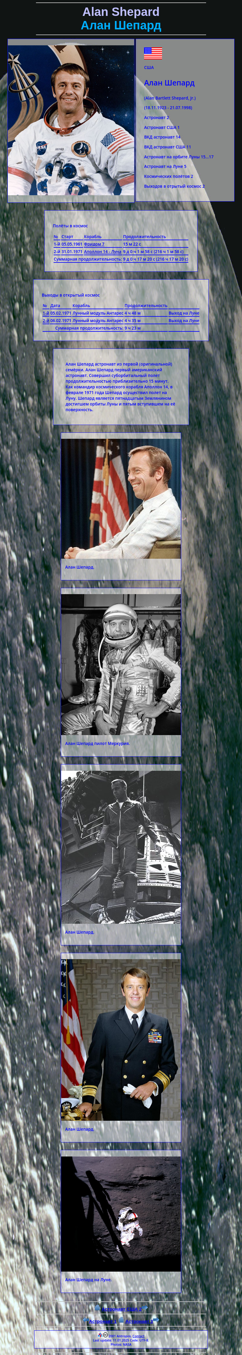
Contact (138, 1336)
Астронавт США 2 (125, 1309)
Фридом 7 (94, 244)
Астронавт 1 (100, 1321)
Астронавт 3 (142, 1321)
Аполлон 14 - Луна (103, 251)
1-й (46, 313)
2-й (46, 320)
